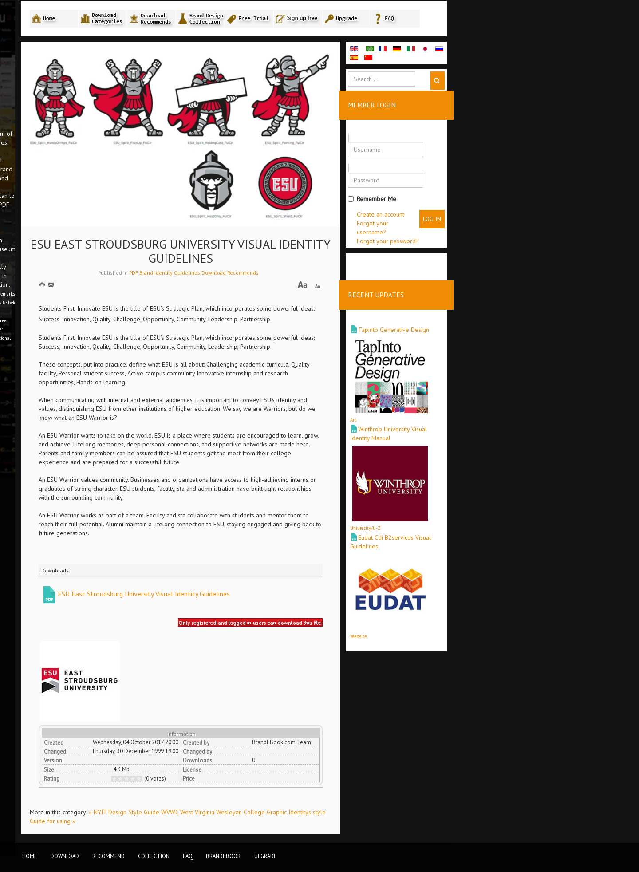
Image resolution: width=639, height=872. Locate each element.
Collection (154, 856)
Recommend (108, 856)
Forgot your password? (497, 245)
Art (463, 415)
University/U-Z (475, 524)
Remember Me (482, 202)
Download (65, 856)
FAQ (188, 856)
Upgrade (265, 856)
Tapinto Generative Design (503, 325)
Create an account (490, 218)
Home (29, 856)
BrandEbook (223, 856)
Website (468, 632)
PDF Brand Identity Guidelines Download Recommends (303, 276)
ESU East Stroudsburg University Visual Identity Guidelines (253, 597)
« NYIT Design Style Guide (234, 816)
